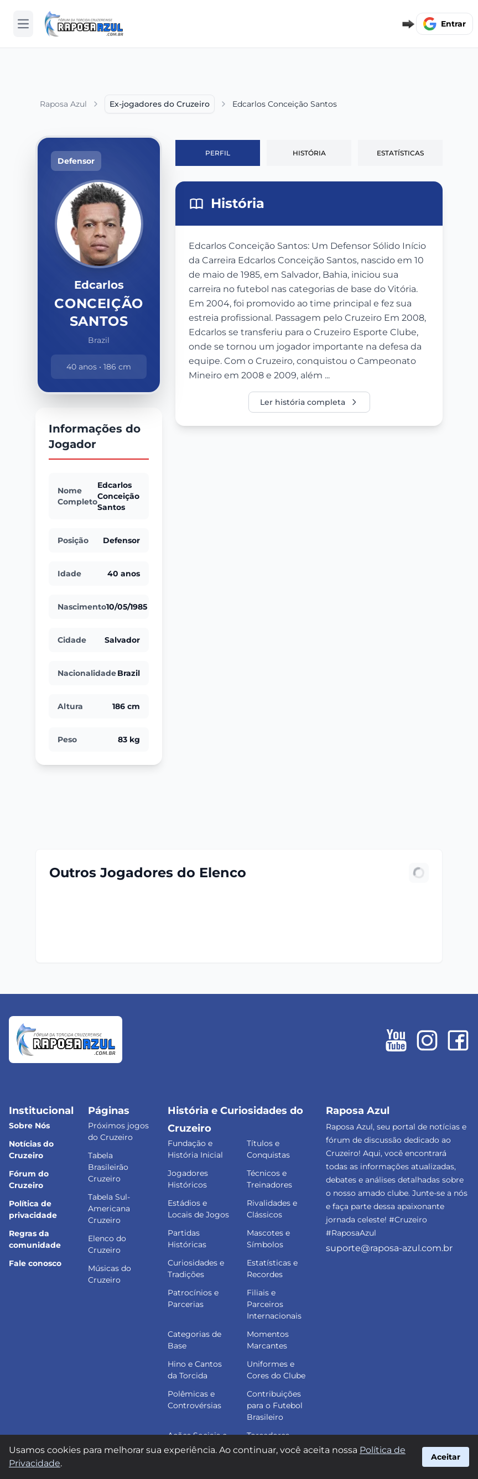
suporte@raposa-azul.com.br (389, 1248)
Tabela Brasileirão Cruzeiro (108, 1167)
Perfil (217, 153)
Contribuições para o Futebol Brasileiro (275, 1405)
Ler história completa (309, 402)
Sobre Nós (29, 1126)
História (309, 153)
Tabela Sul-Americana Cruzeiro (109, 1208)
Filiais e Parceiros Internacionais (274, 1304)
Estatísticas (400, 153)
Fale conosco (35, 1263)
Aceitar (445, 1457)
